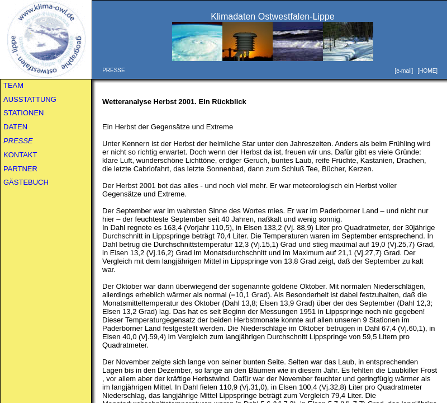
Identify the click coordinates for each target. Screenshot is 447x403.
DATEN (15, 127)
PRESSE (18, 141)
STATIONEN (23, 113)
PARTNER (20, 169)
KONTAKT (20, 155)
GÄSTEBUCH (26, 182)
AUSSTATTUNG (29, 99)
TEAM (13, 85)
